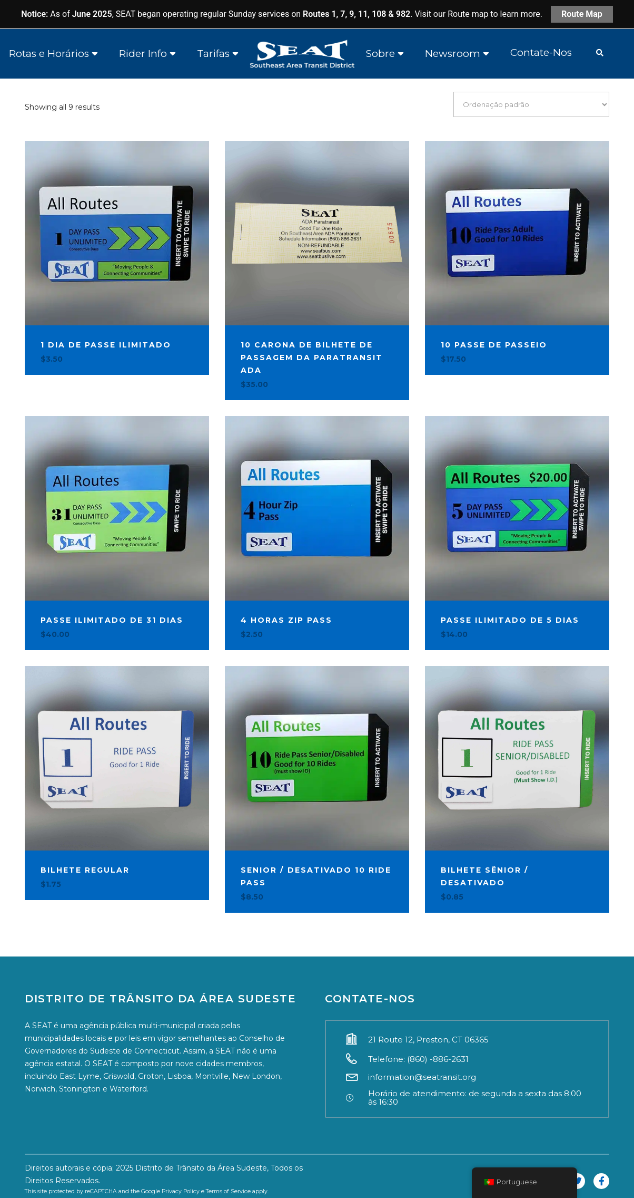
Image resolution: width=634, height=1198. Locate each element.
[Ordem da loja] (531, 104)
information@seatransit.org (422, 1077)
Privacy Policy (181, 1191)
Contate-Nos (541, 52)
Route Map (581, 14)
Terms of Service (228, 1191)
